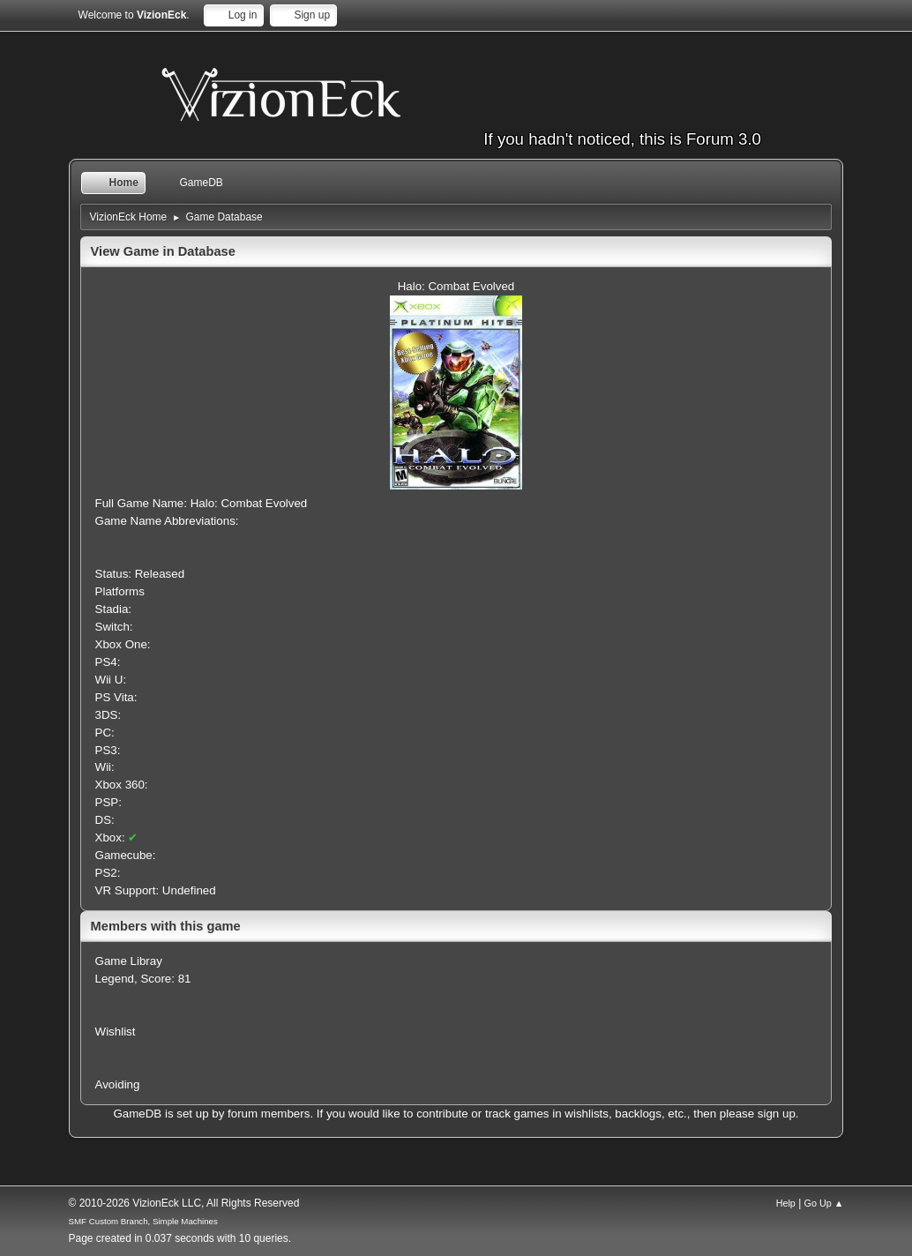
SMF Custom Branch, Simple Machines (143, 1221)
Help (786, 1203)
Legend (114, 978)
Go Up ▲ (824, 1203)
